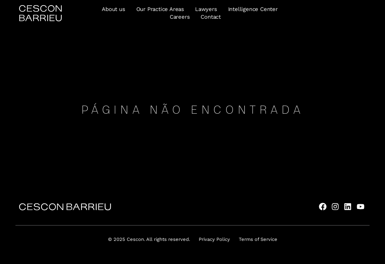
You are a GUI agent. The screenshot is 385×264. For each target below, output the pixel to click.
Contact (211, 17)
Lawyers (206, 9)
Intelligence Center (253, 9)
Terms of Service (258, 239)
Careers (180, 17)
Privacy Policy (214, 239)
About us (113, 9)
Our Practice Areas (160, 9)
